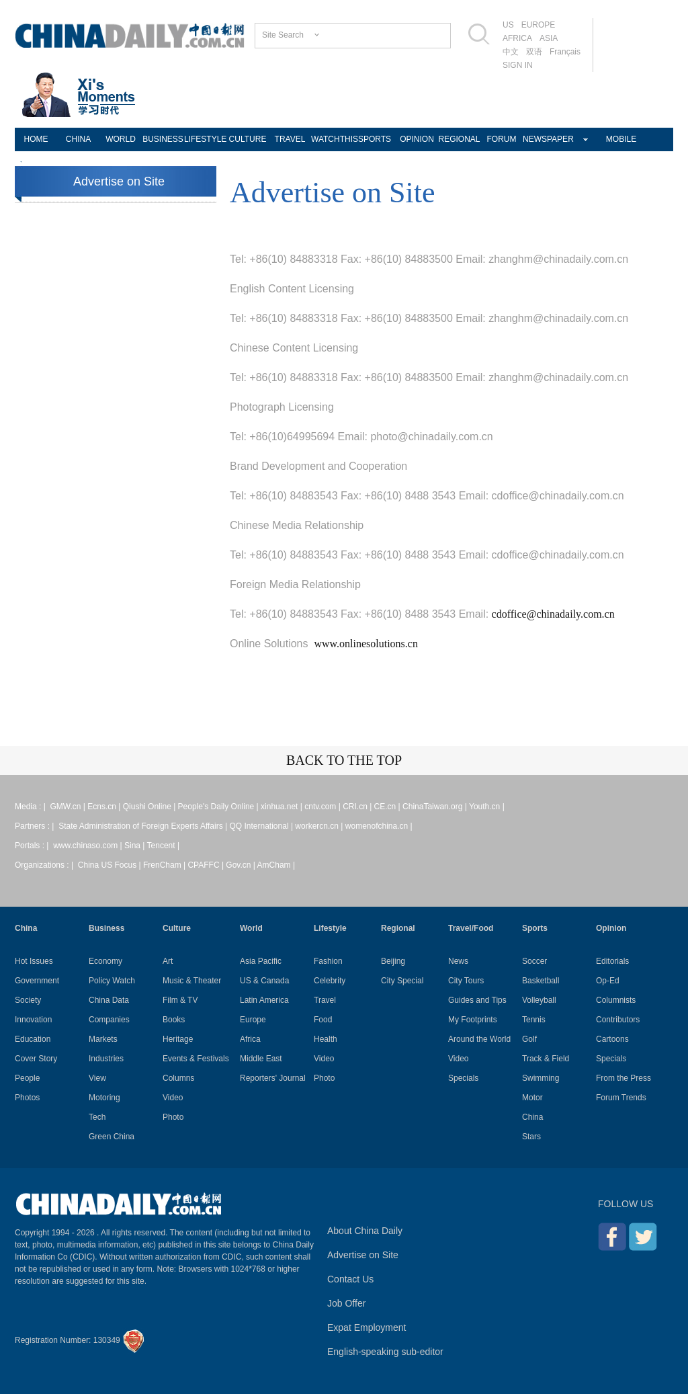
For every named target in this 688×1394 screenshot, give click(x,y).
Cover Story (36, 1058)
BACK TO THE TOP (344, 760)
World (251, 928)
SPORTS (374, 139)
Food (323, 1019)
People (27, 1078)
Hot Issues (34, 961)
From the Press (623, 1078)
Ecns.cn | (104, 806)
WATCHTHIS (332, 139)
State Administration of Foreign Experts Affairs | (143, 826)
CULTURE (248, 139)
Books (174, 1019)
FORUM (502, 139)
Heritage (178, 1039)
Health (325, 1039)
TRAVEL (290, 139)
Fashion (328, 961)
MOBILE (621, 139)
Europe (253, 1019)
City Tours (466, 980)
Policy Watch (112, 980)
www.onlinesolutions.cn (366, 643)
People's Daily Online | (219, 806)
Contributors (618, 1019)
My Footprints (472, 1019)
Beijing (393, 961)
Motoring (104, 1097)
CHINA (78, 139)
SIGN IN (518, 65)
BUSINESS (162, 139)
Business (106, 928)
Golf (529, 1039)
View (97, 1078)
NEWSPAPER (544, 139)
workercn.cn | (320, 826)
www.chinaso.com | (88, 845)
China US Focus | (110, 865)
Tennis (534, 1019)
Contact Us (350, 1279)
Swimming (540, 1078)
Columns (178, 1078)
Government (37, 980)
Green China (111, 1136)
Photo (173, 1117)
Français (565, 51)
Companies (109, 1019)
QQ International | (263, 826)
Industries (106, 1058)
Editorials (612, 961)
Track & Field (545, 1058)
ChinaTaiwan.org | (435, 806)
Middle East (261, 1058)
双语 (534, 51)
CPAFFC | (206, 865)
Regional (398, 928)
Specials (463, 1078)
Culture (177, 928)
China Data (109, 1000)
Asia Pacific (261, 961)
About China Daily (364, 1230)
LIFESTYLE (205, 139)
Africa (250, 1039)
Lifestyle (330, 928)
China (26, 928)
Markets (103, 1039)
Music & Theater (192, 980)
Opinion (611, 928)
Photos (27, 1097)
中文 (511, 51)
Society (28, 1000)
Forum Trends (621, 1097)
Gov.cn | (241, 865)
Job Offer (346, 1303)
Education (32, 1039)
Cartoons (612, 1039)
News (458, 961)
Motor (532, 1097)
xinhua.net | (282, 806)
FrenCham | (165, 865)
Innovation (33, 1019)
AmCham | (276, 865)
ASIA (549, 38)
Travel (325, 1000)
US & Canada (264, 980)
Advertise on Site (119, 181)
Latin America (264, 1000)
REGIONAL (459, 139)
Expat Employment (366, 1327)
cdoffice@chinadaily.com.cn (553, 614)
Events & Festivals (196, 1058)
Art (168, 961)
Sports (535, 928)
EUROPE (538, 25)
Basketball (540, 980)
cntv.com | (323, 806)
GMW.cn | (68, 806)
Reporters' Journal (273, 1078)
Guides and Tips (477, 1000)
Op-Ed (607, 980)
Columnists (616, 1000)
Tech (97, 1117)
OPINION (417, 139)
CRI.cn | (358, 806)
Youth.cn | (487, 806)
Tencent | (163, 845)
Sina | (135, 845)
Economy (105, 961)
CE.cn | (388, 806)
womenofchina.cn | (379, 826)
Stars (531, 1136)
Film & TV (180, 1000)
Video (173, 1097)
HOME (36, 139)
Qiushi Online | (150, 806)
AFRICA (517, 38)
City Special (402, 980)
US (508, 25)
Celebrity (329, 980)
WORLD (120, 139)
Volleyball (539, 1000)
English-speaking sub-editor (385, 1351)
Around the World (479, 1039)
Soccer (534, 961)
